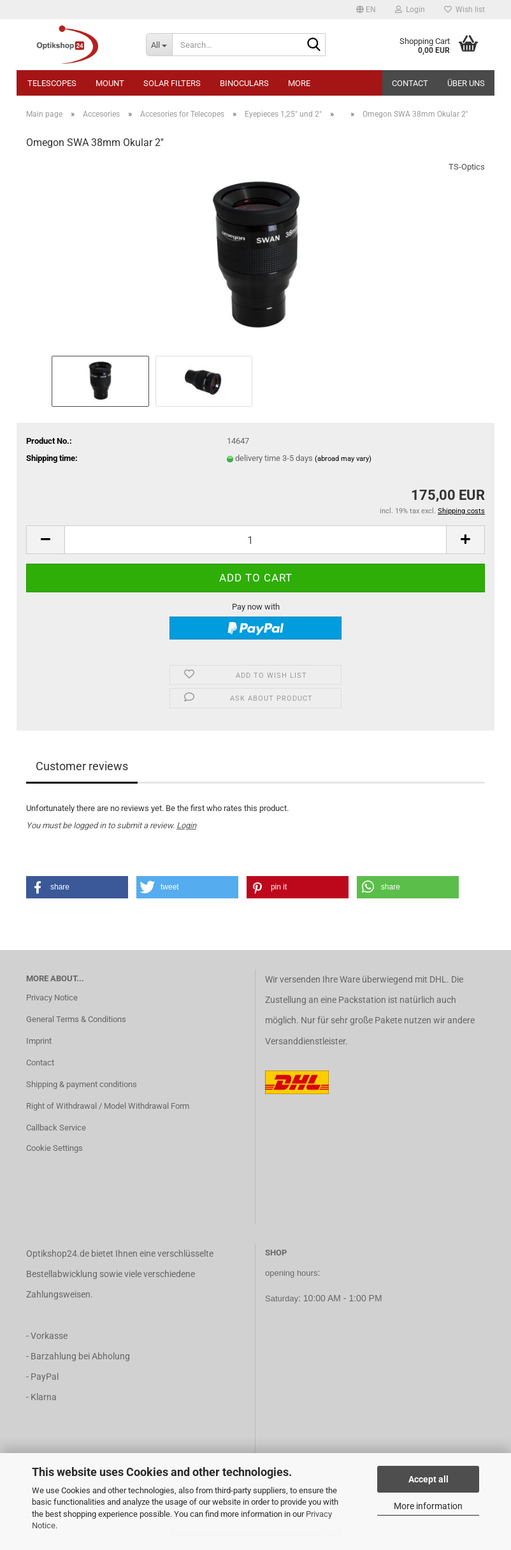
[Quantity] (255, 539)
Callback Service (56, 1127)
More (299, 83)
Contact (410, 83)
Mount (110, 83)
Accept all (428, 1479)
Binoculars (244, 83)
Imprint (39, 1041)
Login (186, 825)
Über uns (466, 83)
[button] (366, 9)
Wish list (464, 9)
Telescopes (51, 83)
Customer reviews (82, 766)
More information (428, 1506)
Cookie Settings (54, 1148)
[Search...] (159, 44)
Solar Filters (172, 83)
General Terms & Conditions (76, 1019)
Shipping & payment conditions (81, 1084)
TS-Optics (467, 167)
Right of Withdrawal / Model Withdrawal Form (107, 1106)
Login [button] (410, 9)
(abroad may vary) (343, 459)
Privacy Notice (52, 997)
